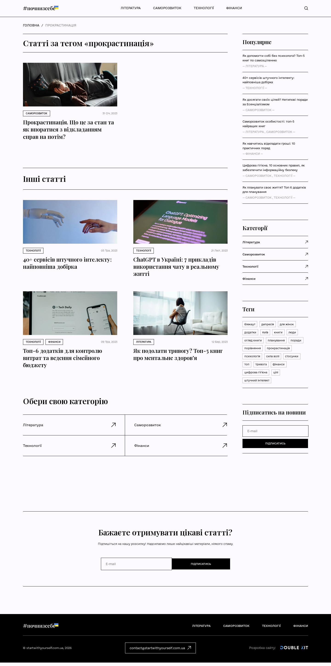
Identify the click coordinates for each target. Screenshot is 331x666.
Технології (204, 8)
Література (131, 8)
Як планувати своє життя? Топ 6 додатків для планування (274, 190)
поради (250, 350)
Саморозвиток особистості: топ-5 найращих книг (268, 124)
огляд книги (254, 342)
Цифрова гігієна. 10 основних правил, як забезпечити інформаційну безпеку (274, 168)
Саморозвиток (167, 8)
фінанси (269, 377)
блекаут (251, 324)
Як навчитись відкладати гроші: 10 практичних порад (269, 146)
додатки (251, 333)
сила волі (252, 368)
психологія (283, 359)
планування (278, 342)
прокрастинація (256, 359)
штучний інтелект (258, 394)
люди (295, 333)
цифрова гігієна (257, 385)
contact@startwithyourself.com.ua (160, 651)
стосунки (272, 368)
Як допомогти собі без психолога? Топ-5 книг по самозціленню (274, 58)
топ (288, 368)
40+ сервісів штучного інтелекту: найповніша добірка (268, 80)
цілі (278, 385)
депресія (270, 324)
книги (280, 333)
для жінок (290, 324)
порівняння (270, 350)
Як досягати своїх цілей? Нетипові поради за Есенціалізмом (275, 102)
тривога (251, 377)
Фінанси (234, 8)
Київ (266, 333)
